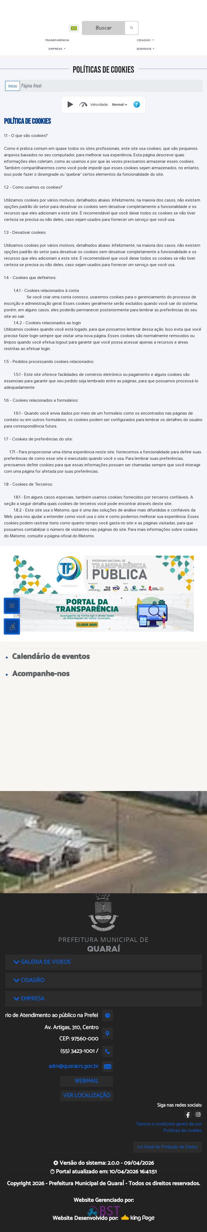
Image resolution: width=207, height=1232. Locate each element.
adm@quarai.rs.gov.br (73, 1066)
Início (12, 86)
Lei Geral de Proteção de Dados (167, 1146)
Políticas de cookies (183, 1130)
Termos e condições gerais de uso (169, 1124)
